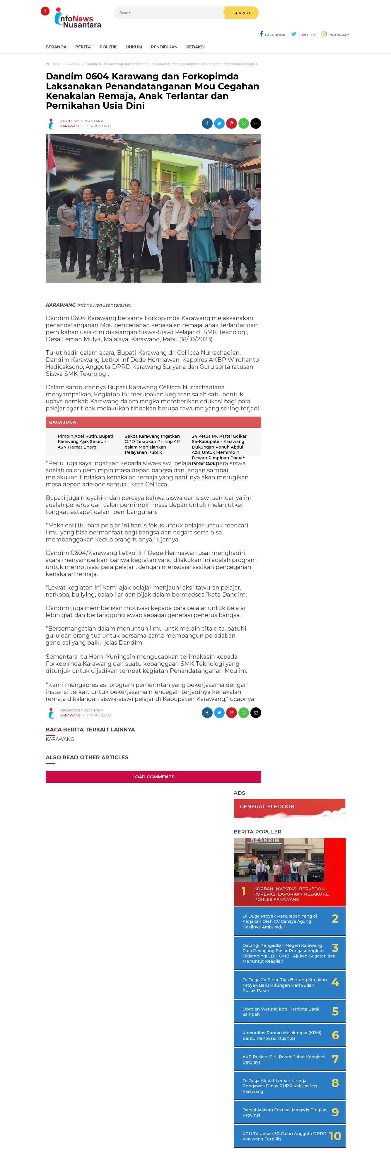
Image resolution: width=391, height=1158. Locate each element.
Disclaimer (275, 1134)
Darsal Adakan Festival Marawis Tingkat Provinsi (293, 448)
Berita (83, 32)
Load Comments (148, 776)
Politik (108, 32)
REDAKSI (195, 32)
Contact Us (141, 1134)
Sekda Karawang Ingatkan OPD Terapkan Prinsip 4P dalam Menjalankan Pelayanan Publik (148, 439)
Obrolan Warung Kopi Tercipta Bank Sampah (291, 342)
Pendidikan (164, 32)
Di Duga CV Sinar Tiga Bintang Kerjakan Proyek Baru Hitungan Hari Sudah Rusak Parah (301, 313)
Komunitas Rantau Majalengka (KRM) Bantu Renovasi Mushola (293, 368)
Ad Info (165, 1134)
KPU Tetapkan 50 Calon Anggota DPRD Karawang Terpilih (294, 475)
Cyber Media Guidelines (202, 1134)
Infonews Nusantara (194, 1143)
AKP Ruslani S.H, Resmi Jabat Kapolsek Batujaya (292, 395)
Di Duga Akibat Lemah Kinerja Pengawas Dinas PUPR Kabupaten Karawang (296, 421)
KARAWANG (70, 111)
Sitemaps (114, 1134)
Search (226, 25)
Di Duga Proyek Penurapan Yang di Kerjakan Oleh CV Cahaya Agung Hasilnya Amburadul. (304, 241)
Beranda (56, 32)
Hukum (134, 32)
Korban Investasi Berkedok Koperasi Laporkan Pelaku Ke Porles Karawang (293, 211)
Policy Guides (244, 1134)
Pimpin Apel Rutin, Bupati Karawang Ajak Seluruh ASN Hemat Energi (82, 436)
